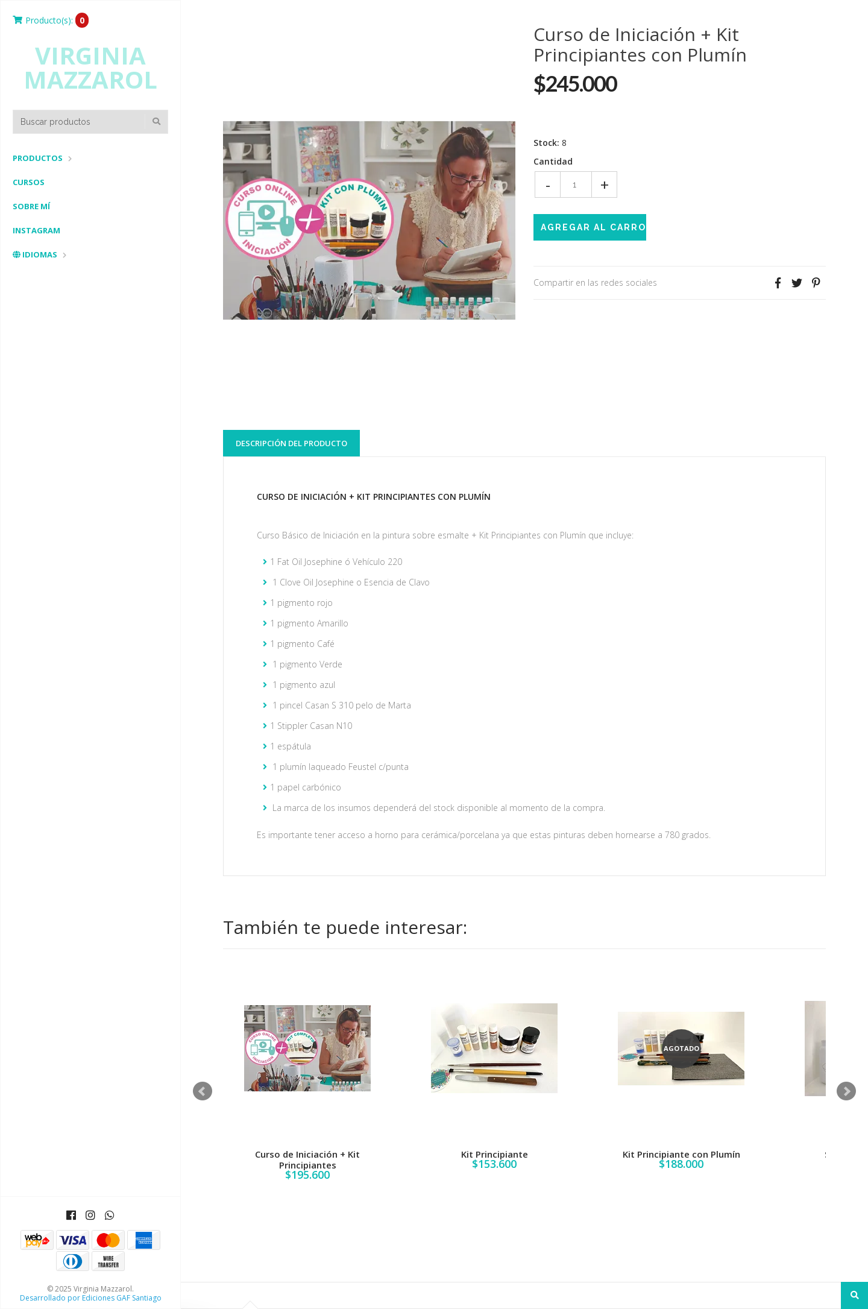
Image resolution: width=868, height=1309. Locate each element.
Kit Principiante (494, 1154)
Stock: (546, 143)
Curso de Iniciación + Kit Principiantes (307, 1159)
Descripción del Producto (291, 443)
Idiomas (35, 254)
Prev (202, 1091)
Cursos (29, 182)
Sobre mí (31, 206)
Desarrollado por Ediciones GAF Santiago (91, 1298)
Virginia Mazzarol (90, 67)
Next (846, 1091)
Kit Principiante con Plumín (681, 1154)
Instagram (36, 230)
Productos (38, 158)
